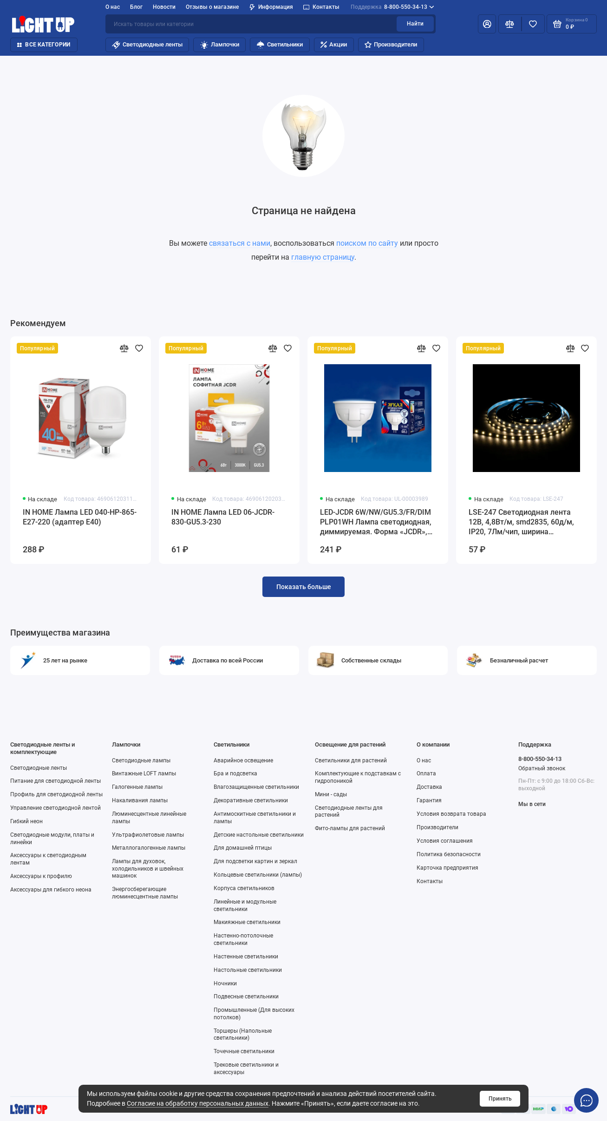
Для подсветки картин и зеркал (255, 861)
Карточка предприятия (447, 867)
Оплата (426, 773)
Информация (271, 7)
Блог (136, 7)
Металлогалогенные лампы (148, 847)
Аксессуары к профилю (41, 875)
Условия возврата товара (451, 813)
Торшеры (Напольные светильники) (243, 1034)
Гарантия (429, 800)
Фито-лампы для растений (350, 828)
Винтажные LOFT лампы (144, 773)
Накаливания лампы (140, 800)
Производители (391, 44)
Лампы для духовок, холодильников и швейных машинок (147, 868)
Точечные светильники (244, 1051)
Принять (500, 1098)
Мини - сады (331, 794)
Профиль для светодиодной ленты (56, 794)
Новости (164, 7)
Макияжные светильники (247, 921)
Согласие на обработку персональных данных (197, 1103)
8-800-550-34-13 (392, 7)
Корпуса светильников (244, 888)
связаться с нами (239, 243)
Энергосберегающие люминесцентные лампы (145, 892)
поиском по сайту (367, 243)
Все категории (43, 44)
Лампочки (219, 45)
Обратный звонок (541, 768)
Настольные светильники (248, 969)
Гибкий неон (26, 821)
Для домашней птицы (243, 847)
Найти (415, 23)
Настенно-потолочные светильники (243, 939)
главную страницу (322, 257)
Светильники (279, 45)
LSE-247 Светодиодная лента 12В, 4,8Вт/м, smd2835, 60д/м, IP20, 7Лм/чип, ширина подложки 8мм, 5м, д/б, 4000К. (523, 522)
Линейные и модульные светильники (245, 905)
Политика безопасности (449, 854)
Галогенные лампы (137, 786)
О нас (112, 7)
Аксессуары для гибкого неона (50, 889)
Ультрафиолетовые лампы (148, 834)
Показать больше (303, 586)
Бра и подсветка (235, 773)
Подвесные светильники (246, 996)
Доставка (429, 786)
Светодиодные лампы (141, 760)
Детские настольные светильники (259, 834)
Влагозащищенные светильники (256, 786)
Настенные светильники (246, 956)
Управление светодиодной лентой (55, 807)
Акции (333, 44)
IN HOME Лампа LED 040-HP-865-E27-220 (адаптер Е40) (80, 517)
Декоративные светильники (251, 800)
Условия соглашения (445, 840)
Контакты (321, 7)
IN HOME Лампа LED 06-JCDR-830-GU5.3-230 (222, 517)
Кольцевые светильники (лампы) (258, 874)
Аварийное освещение (243, 760)
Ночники (225, 983)
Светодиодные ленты (147, 45)
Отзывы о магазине (212, 7)
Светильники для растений (351, 760)
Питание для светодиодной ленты (55, 780)
